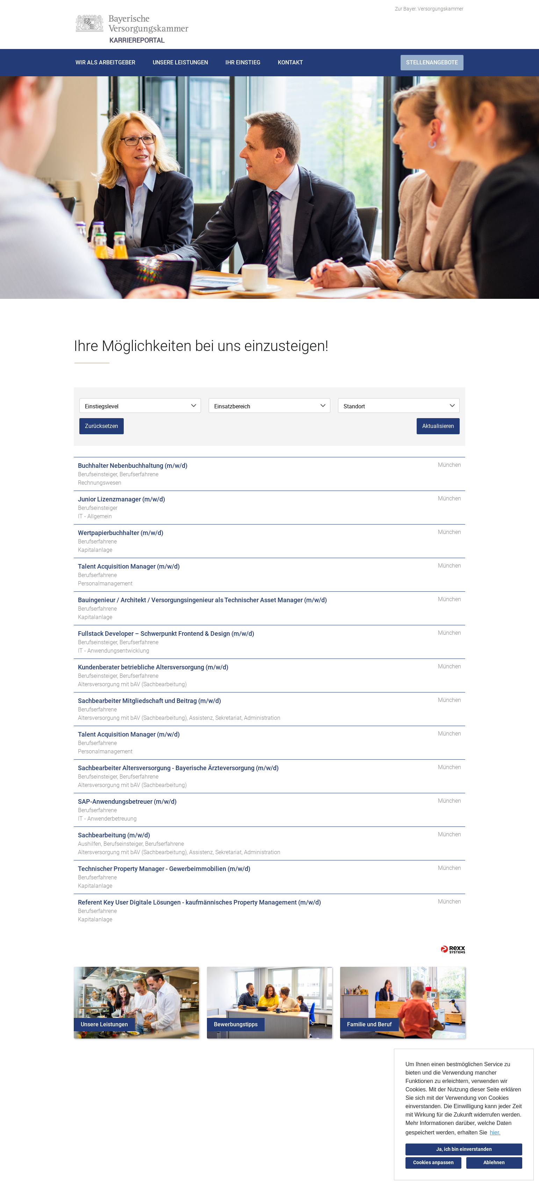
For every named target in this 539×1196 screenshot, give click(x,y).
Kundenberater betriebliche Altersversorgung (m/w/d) (153, 667)
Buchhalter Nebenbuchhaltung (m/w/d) (132, 465)
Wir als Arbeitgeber (105, 62)
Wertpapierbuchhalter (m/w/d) (120, 532)
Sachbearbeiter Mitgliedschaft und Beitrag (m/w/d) (149, 700)
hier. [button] (495, 1132)
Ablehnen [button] (494, 1163)
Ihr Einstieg (242, 62)
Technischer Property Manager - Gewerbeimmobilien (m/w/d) (164, 868)
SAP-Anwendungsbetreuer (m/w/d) (127, 801)
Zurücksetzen (101, 426)
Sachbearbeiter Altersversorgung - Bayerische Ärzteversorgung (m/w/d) (178, 768)
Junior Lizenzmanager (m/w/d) (121, 499)
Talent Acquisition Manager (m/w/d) (129, 566)
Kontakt (290, 62)
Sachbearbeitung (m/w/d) (114, 835)
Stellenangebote (432, 62)
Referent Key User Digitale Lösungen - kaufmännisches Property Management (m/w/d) (199, 902)
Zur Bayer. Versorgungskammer (429, 9)
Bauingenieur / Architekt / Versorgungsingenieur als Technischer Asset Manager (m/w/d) (202, 600)
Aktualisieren (438, 426)
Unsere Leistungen (180, 62)
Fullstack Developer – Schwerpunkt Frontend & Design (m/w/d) (166, 633)
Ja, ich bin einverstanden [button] (464, 1149)
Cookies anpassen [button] (433, 1163)
